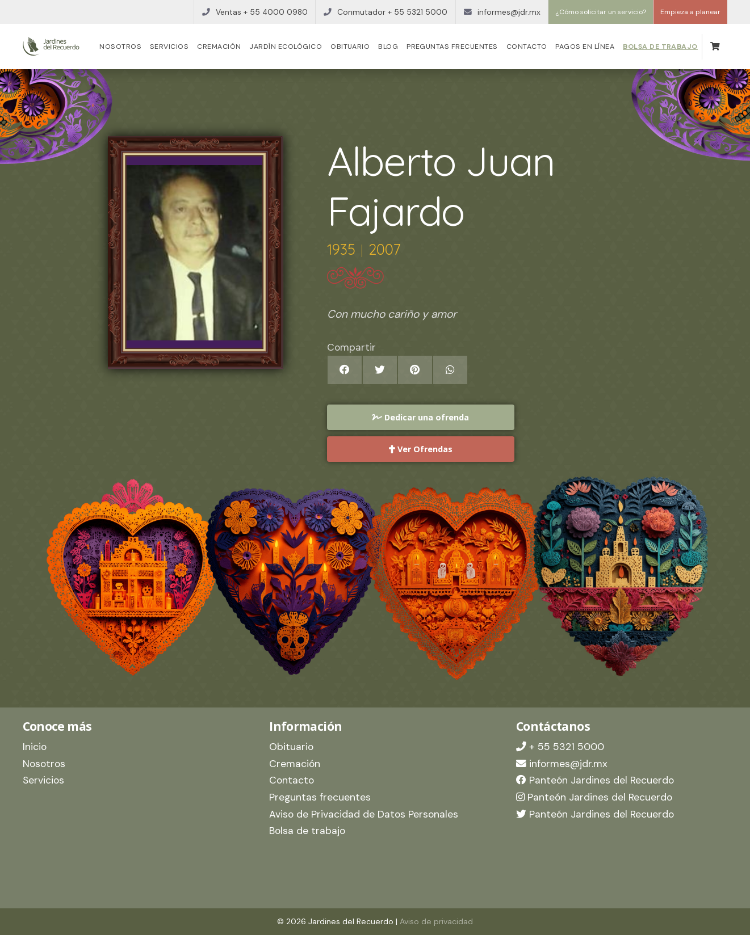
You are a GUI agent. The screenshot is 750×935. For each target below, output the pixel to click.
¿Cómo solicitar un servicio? (600, 11)
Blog (388, 46)
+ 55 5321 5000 (560, 746)
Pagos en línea (584, 46)
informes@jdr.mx (561, 763)
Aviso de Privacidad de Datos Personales (363, 814)
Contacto (526, 46)
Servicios (169, 46)
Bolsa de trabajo (660, 46)
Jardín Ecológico (285, 46)
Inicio (35, 746)
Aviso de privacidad (436, 921)
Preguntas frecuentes (452, 46)
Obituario (350, 46)
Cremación (219, 46)
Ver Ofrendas (420, 449)
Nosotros (120, 46)
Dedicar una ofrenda (420, 417)
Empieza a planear (690, 11)
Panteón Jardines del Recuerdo (595, 780)
